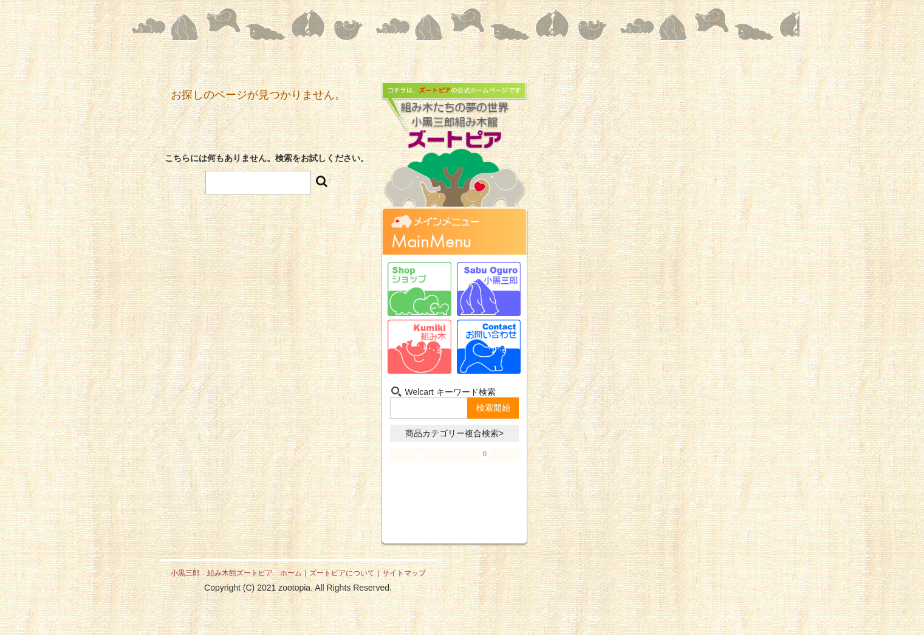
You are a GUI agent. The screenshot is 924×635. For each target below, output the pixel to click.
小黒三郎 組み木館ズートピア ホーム (236, 573)
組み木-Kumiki (419, 347)
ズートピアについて (342, 573)
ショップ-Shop (419, 289)
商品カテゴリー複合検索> (454, 433)
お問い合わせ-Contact (489, 347)
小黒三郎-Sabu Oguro (489, 289)
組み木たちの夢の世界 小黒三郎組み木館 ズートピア (455, 154)
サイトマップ (404, 573)
